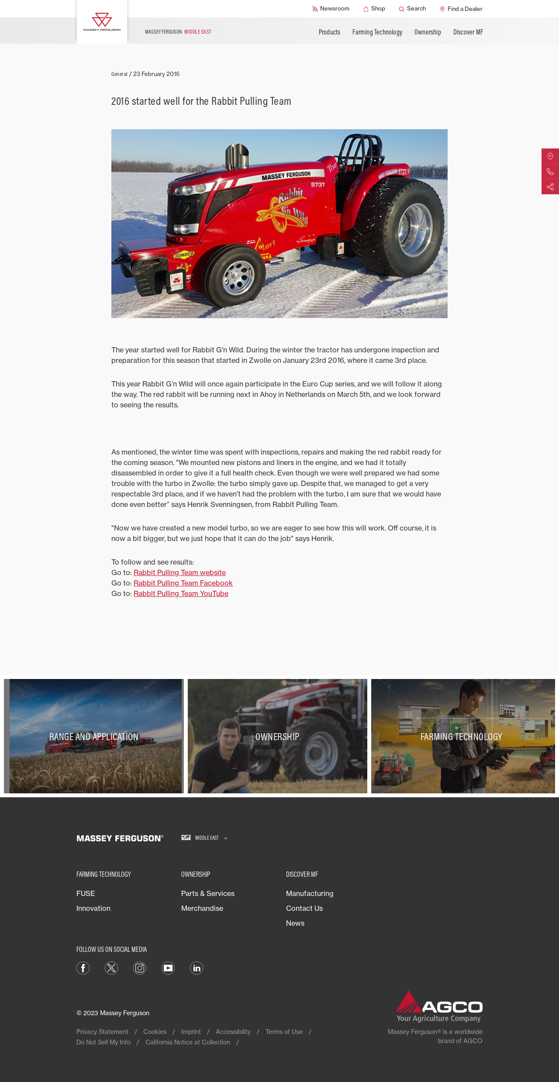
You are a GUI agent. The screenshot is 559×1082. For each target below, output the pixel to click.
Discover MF (468, 32)
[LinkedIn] (196, 967)
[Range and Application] (96, 736)
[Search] (412, 9)
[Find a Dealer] (461, 9)
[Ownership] (280, 736)
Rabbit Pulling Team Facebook (183, 583)
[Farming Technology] (463, 736)
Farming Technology (377, 32)
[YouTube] (168, 967)
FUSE (85, 893)
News (295, 923)
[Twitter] (111, 967)
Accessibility (233, 1031)
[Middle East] (204, 838)
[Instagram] (139, 967)
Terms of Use (284, 1031)
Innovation (93, 908)
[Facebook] (83, 967)
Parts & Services (208, 893)
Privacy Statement (102, 1031)
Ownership (427, 32)
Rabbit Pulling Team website (180, 572)
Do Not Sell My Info (103, 1042)
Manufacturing (310, 893)
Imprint (191, 1031)
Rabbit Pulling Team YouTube (181, 593)
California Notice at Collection (187, 1042)
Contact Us (304, 908)
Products (330, 32)
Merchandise (202, 908)
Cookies (154, 1031)
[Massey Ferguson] (102, 22)
